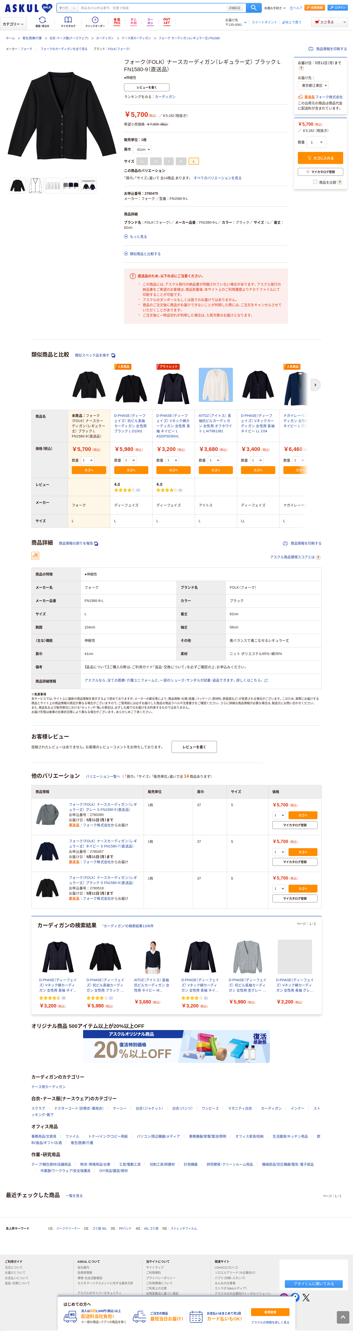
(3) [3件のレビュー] (63, 998)
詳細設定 (235, 7)
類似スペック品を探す (95, 355)
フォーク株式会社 (329, 97)
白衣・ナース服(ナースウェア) (69, 38)
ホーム (10, 38)
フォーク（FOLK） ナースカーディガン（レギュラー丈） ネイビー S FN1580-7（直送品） (103, 843)
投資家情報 (86, 1273)
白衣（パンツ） (182, 1108)
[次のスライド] (321, 965)
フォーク (26, 49)
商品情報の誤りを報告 (78, 543)
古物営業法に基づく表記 (164, 1293)
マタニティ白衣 (240, 1108)
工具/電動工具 (130, 1164)
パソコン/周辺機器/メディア (158, 1136)
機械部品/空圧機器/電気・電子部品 (288, 1164)
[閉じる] (295, 1296)
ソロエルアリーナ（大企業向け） (237, 1273)
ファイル (72, 1136)
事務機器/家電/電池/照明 (207, 1136)
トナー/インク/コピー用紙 (108, 1136)
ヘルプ (297, 8)
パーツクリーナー (68, 1228)
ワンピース (210, 1108)
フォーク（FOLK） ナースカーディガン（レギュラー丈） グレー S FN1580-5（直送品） (103, 807)
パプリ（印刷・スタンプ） (232, 1278)
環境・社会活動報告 (91, 1278)
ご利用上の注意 (158, 1288)
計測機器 (191, 1164)
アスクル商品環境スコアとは (295, 557)
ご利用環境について (161, 1283)
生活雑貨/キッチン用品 (290, 1136)
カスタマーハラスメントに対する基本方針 (105, 1285)
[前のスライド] (32, 965)
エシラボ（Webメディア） (233, 1288)
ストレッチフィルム (184, 1228)
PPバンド (125, 1228)
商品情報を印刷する (327, 48)
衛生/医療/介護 (32, 38)
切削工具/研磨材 (162, 1164)
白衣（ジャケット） (149, 1108)
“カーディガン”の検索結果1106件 (128, 926)
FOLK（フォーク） (119, 49)
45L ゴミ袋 (151, 1228)
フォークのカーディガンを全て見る (64, 49)
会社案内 (85, 1267)
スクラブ (38, 1108)
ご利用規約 (155, 1273)
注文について (15, 1267)
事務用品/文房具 (43, 1136)
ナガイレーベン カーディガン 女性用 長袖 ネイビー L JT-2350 (300, 421)
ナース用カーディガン (136, 38)
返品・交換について (19, 1283)
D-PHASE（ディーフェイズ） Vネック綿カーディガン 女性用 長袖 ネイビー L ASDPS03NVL (173, 426)
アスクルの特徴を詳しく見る (270, 1322)
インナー (297, 1108)
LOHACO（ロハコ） (229, 1267)
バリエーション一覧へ (103, 776)
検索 (254, 8)
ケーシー (120, 1108)
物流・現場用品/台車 (95, 1164)
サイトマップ (155, 1267)
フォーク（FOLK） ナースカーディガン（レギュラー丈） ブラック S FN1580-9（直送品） (103, 880)
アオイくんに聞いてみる (314, 1284)
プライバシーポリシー (162, 1278)
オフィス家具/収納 (249, 1136)
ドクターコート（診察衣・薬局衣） (79, 1108)
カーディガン (105, 38)
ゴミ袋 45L (99, 1228)
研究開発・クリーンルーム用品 (230, 1164)
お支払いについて (18, 1278)
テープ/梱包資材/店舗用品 (51, 1164)
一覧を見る (74, 1196)
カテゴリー (13, 24)
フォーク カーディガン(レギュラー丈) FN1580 (189, 38)
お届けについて (17, 1273)
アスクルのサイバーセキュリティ (101, 1293)
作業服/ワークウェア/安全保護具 (65, 1171)
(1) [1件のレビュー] (138, 490)
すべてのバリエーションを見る (218, 178)
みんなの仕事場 (227, 1283)
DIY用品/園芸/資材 (114, 1171)
